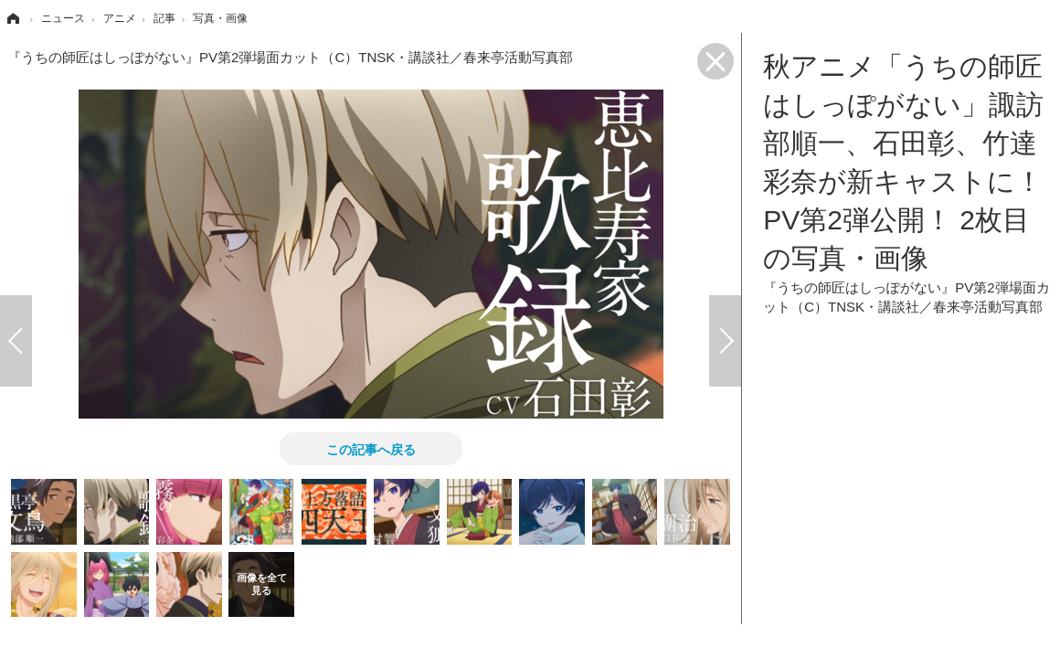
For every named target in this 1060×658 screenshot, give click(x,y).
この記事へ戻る (371, 448)
